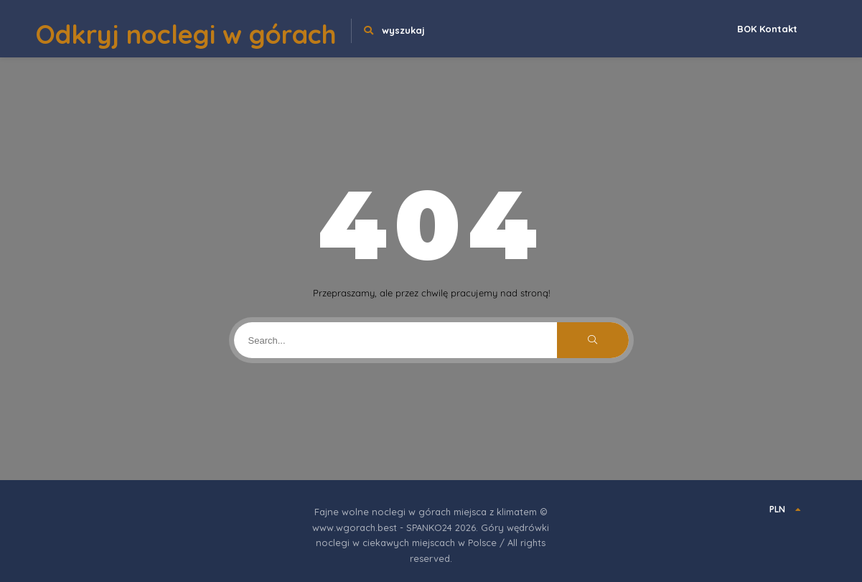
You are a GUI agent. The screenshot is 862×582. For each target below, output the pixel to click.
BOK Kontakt (767, 28)
